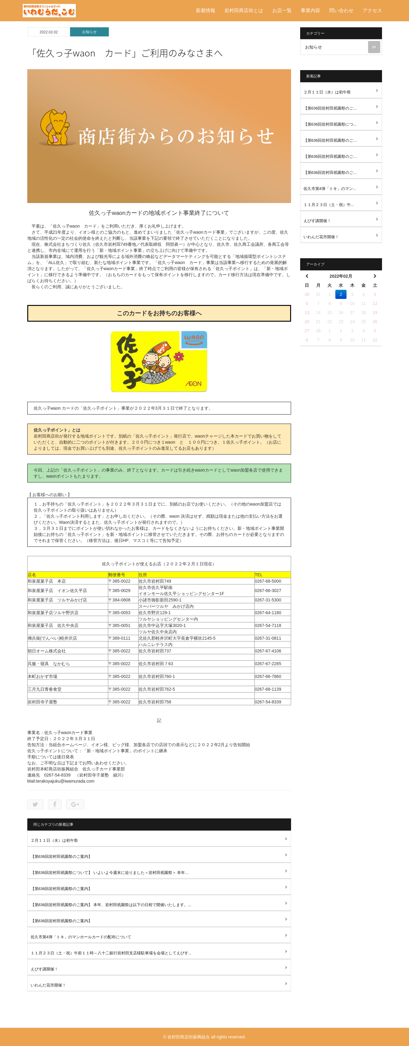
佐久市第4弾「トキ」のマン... (329, 188)
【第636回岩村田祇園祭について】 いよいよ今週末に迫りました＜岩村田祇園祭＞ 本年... (110, 872)
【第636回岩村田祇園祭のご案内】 (61, 856)
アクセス (372, 10)
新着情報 (205, 10)
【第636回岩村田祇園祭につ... (330, 124)
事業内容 (310, 10)
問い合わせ (341, 10)
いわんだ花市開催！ (48, 985)
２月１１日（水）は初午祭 (54, 840)
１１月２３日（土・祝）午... (328, 204)
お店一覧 (282, 10)
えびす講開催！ (44, 969)
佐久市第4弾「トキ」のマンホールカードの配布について (81, 937)
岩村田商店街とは (243, 10)
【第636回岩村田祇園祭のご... (330, 108)
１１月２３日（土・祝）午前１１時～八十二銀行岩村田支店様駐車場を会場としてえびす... (111, 953)
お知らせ (89, 32)
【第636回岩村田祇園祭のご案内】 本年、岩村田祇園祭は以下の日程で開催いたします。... (111, 904)
